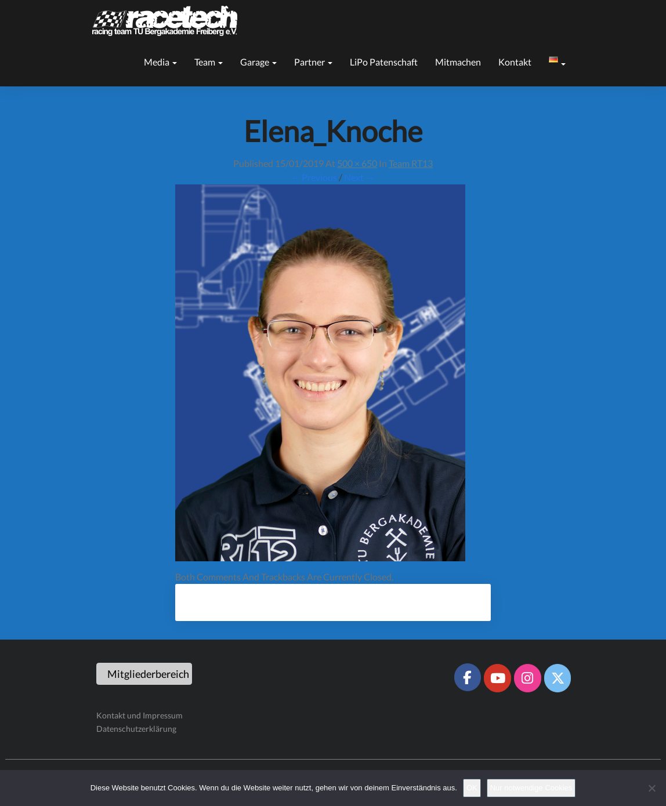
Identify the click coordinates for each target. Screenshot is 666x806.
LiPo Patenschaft (384, 61)
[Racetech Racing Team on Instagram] (527, 678)
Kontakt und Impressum (139, 715)
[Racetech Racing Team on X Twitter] (557, 678)
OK (471, 787)
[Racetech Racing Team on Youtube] (497, 678)
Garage (258, 61)
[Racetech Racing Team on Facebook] (467, 677)
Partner (313, 61)
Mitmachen (458, 61)
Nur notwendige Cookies (531, 787)
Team (208, 61)
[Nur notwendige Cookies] (651, 788)
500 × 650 (357, 163)
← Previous (314, 177)
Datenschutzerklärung (136, 729)
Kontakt (514, 61)
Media (160, 61)
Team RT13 (411, 163)
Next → (359, 177)
